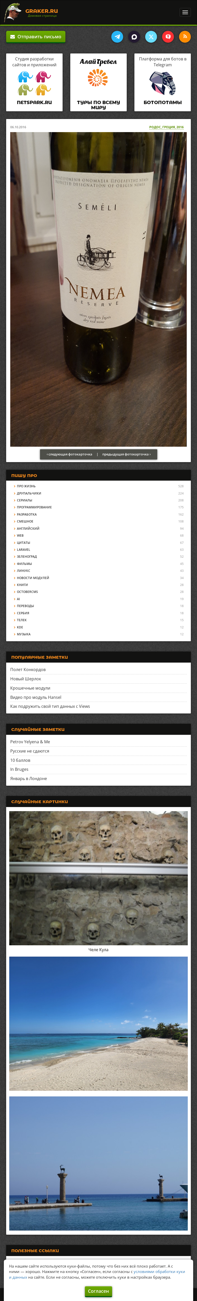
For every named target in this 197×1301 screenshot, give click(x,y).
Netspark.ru (34, 102)
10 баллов (20, 760)
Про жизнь (26, 486)
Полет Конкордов (28, 669)
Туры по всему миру (98, 105)
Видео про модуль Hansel (35, 697)
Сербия (23, 613)
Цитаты (23, 542)
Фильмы (24, 564)
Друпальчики (29, 493)
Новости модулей (33, 578)
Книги (22, 585)
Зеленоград (27, 556)
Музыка (24, 634)
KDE (20, 627)
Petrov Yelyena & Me (30, 742)
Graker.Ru (41, 11)
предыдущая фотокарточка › (126, 454)
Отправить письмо (35, 36)
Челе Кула (98, 949)
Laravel (23, 549)
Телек (22, 620)
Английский (28, 528)
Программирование (34, 507)
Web (20, 535)
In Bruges (19, 769)
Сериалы (24, 500)
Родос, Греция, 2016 (166, 127)
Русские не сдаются (29, 751)
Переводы (25, 606)
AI (18, 599)
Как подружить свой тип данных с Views (50, 706)
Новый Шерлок (25, 679)
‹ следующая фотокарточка (69, 454)
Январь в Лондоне (28, 778)
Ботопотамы (163, 102)
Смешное (25, 521)
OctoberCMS (27, 592)
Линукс (23, 571)
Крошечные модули (30, 688)
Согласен (98, 1291)
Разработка (27, 514)
